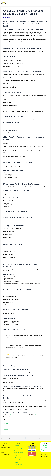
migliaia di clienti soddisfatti (13, 414)
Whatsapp (37, 414)
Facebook (6, 422)
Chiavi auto (16, 445)
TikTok (5, 426)
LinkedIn (6, 428)
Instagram (6, 425)
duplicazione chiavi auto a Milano (9, 42)
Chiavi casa (16, 453)
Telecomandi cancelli (18, 457)
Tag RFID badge (17, 455)
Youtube (6, 423)
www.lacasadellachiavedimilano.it (11, 315)
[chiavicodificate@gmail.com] (45, 449)
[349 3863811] (44, 445)
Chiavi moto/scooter (18, 452)
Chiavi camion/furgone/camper (18, 448)
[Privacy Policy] (44, 454)
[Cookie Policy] (44, 456)
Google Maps (6, 429)
